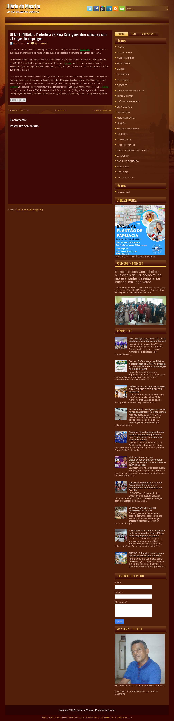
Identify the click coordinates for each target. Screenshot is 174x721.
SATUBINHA (123, 156)
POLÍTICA (122, 134)
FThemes (55, 717)
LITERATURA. (124, 112)
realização (85, 49)
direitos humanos (125, 177)
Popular (121, 34)
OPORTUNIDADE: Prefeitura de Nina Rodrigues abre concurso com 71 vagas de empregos (58, 36)
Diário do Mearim (23, 6)
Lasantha (80, 717)
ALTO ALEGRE (124, 52)
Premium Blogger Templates (97, 717)
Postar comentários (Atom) (30, 209)
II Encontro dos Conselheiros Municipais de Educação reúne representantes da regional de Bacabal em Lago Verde (138, 277)
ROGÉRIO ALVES (126, 145)
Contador (14, 87)
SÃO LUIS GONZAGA (128, 161)
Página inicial (60, 110)
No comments (41, 43)
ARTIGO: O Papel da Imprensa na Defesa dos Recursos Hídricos (146, 554)
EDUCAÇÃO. (123, 79)
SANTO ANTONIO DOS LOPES (132, 150)
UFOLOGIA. (123, 172)
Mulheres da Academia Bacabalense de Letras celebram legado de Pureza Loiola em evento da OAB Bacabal (147, 461)
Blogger (111, 710)
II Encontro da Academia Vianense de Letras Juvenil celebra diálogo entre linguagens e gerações (147, 533)
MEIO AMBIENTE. (126, 117)
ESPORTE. (122, 85)
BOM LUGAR (123, 63)
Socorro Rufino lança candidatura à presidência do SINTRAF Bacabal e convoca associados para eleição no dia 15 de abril (147, 365)
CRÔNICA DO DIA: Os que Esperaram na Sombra (142, 509)
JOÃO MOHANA (125, 96)
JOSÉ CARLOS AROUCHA (130, 90)
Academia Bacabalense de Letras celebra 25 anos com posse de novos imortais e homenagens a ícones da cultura (146, 436)
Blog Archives (149, 34)
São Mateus (123, 166)
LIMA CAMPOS (124, 107)
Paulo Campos (124, 139)
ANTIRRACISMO (125, 58)
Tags (133, 34)
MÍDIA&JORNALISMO (128, 128)
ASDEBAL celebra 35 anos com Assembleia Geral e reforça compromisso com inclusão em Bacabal (145, 486)
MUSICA (121, 123)
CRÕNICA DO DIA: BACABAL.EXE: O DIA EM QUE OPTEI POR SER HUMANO (147, 389)
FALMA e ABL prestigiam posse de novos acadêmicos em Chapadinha (147, 410)
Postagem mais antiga (102, 110)
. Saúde (121, 47)
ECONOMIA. (123, 74)
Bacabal (121, 69)
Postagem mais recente (19, 110)
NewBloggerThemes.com (121, 717)
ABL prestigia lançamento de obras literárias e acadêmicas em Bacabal (147, 339)
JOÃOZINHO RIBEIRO (128, 101)
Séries (105, 87)
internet (68, 63)
